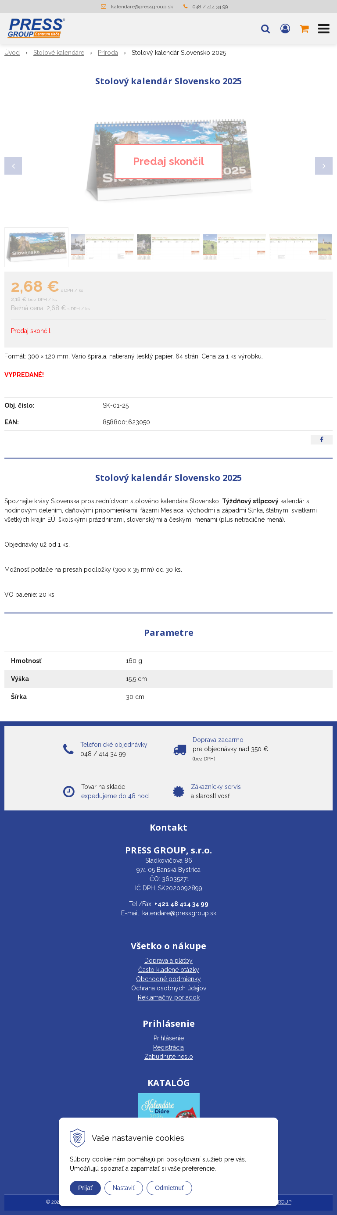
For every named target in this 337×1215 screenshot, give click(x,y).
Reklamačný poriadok (169, 997)
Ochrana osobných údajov (168, 988)
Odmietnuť (169, 1187)
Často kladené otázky (168, 969)
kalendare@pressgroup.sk (142, 7)
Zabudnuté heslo (168, 1056)
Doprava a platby (168, 960)
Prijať (85, 1187)
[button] (265, 28)
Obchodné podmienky (168, 978)
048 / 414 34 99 (210, 7)
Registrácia (168, 1047)
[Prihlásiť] (285, 28)
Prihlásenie (169, 1038)
